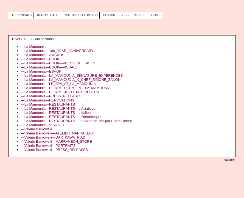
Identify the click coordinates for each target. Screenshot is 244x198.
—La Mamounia (33, 47)
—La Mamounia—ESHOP (41, 71)
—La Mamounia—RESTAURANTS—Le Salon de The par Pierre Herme (76, 121)
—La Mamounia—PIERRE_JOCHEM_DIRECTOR (60, 92)
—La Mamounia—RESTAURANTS (48, 104)
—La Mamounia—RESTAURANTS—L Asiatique (58, 108)
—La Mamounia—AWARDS (42, 55)
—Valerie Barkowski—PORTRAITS (48, 146)
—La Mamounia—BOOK (40, 59)
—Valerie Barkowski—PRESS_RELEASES (54, 150)
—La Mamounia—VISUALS (42, 125)
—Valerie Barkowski (36, 129)
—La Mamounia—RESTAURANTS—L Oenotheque (61, 117)
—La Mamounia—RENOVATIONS (47, 100)
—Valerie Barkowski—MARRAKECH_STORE (56, 141)
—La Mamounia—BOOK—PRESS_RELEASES (58, 63)
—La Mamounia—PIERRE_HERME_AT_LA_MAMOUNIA (66, 88)
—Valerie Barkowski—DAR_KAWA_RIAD (53, 137)
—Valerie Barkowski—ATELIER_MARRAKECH (57, 133)
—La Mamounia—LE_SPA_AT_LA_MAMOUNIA (58, 84)
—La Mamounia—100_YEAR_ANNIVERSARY (57, 51)
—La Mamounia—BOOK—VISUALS (49, 67)
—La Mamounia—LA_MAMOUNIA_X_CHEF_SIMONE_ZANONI (71, 80)
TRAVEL (16, 39)
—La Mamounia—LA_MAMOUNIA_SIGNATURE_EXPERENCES (72, 75)
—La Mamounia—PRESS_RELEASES (51, 96)
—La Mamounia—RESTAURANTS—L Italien (56, 113)
